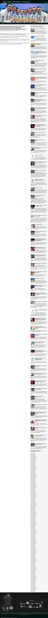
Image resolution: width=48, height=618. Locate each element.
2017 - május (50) (33, 536)
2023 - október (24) (33, 476)
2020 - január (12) (33, 511)
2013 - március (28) (33, 574)
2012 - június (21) (33, 581)
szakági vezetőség (9, 23)
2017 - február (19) (33, 538)
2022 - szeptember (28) (34, 486)
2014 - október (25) (33, 560)
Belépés (46, 2)
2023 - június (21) (33, 479)
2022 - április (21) (33, 490)
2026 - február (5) (33, 454)
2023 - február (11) (33, 482)
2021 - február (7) (33, 501)
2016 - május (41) (33, 545)
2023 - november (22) (33, 475)
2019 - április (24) (33, 518)
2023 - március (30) (33, 481)
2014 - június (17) (33, 563)
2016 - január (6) (33, 548)
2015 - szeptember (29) (34, 551)
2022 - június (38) (33, 488)
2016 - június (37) (33, 544)
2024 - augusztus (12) (33, 468)
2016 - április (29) (33, 546)
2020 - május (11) (33, 508)
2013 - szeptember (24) (34, 569)
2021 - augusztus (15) (33, 496)
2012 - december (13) (33, 576)
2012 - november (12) (33, 577)
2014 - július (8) (33, 562)
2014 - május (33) (33, 564)
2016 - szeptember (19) (34, 542)
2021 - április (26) (33, 499)
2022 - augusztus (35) (33, 487)
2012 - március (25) (33, 583)
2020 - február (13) (33, 510)
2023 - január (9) (33, 483)
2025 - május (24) (33, 461)
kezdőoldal (3, 23)
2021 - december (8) (33, 493)
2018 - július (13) (33, 525)
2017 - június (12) (33, 535)
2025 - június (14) (33, 460)
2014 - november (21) (33, 559)
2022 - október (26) (33, 485)
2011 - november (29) (33, 586)
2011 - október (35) (33, 587)
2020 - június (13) (33, 507)
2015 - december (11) (33, 549)
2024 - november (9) (33, 466)
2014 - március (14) (33, 565)
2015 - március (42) (33, 556)
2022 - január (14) (33, 492)
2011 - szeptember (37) (33, 588)
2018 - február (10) (33, 529)
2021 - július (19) (33, 497)
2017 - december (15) (33, 530)
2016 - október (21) (33, 541)
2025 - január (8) (33, 464)
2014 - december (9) (33, 558)
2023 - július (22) (33, 478)
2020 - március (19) (33, 509)
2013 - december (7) (33, 567)
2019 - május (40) (33, 517)
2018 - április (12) (33, 527)
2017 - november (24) (33, 531)
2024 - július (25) (33, 469)
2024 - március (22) (33, 472)
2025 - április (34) (33, 462)
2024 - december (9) (33, 465)
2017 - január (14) (33, 539)
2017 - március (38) (33, 537)
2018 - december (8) (33, 521)
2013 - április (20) (33, 573)
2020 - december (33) (33, 502)
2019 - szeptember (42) (34, 514)
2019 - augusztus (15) (33, 515)
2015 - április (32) (33, 555)
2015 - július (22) (33, 553)
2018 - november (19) (33, 522)
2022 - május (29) (33, 489)
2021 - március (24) (33, 500)
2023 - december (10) (33, 474)
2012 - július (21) (33, 580)
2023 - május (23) (33, 480)
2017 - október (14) (33, 532)
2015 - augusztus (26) (33, 552)
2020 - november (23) (33, 503)
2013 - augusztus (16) (33, 570)
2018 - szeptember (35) (34, 523)
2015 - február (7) (33, 557)
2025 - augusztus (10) (33, 459)
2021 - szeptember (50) (34, 495)
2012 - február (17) (33, 584)
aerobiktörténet (34, 23)
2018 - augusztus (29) (33, 524)
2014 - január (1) (33, 566)
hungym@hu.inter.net (8, 602)
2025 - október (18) (33, 457)
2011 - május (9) (33, 591)
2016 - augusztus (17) (33, 543)
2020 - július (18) (33, 506)
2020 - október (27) (33, 504)
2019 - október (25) (33, 513)
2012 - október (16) (33, 578)
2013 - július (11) (33, 571)
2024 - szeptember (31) (34, 467)
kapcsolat (40, 23)
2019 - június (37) (33, 516)
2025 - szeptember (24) (34, 458)
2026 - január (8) (33, 455)
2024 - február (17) (33, 473)
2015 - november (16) (33, 550)
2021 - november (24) (33, 494)
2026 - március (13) (33, 453)
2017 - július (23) (33, 534)
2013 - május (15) (33, 572)
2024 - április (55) (33, 471)
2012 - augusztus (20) (33, 579)
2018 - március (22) (33, 528)
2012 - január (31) (33, 585)
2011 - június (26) (33, 590)
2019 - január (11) (33, 520)
